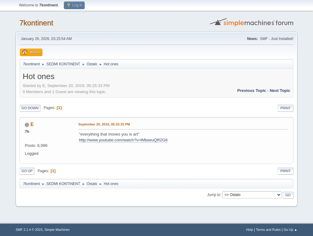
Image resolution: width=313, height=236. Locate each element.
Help (249, 229)
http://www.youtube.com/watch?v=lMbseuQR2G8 (123, 140)
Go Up (26, 171)
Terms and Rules (268, 229)
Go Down (30, 108)
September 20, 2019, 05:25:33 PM (104, 124)
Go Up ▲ (290, 229)
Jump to (213, 195)
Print (285, 108)
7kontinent (36, 23)
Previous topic (251, 90)
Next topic (280, 90)
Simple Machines (57, 229)
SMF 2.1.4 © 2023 (29, 229)
